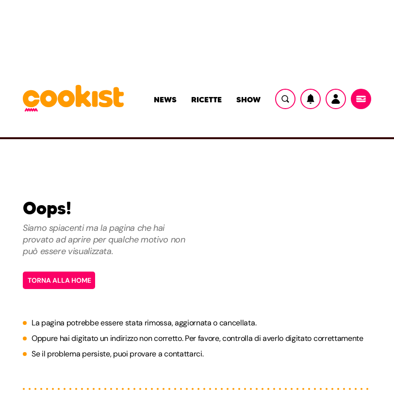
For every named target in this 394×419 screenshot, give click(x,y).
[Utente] (336, 99)
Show (248, 99)
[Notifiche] (310, 99)
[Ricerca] (285, 99)
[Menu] (361, 99)
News (165, 99)
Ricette (206, 99)
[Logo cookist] (73, 99)
